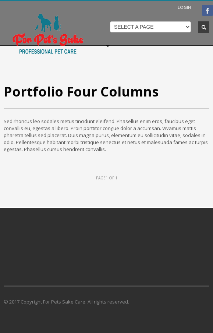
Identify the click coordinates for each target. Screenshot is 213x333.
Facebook (207, 10)
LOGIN (184, 7)
